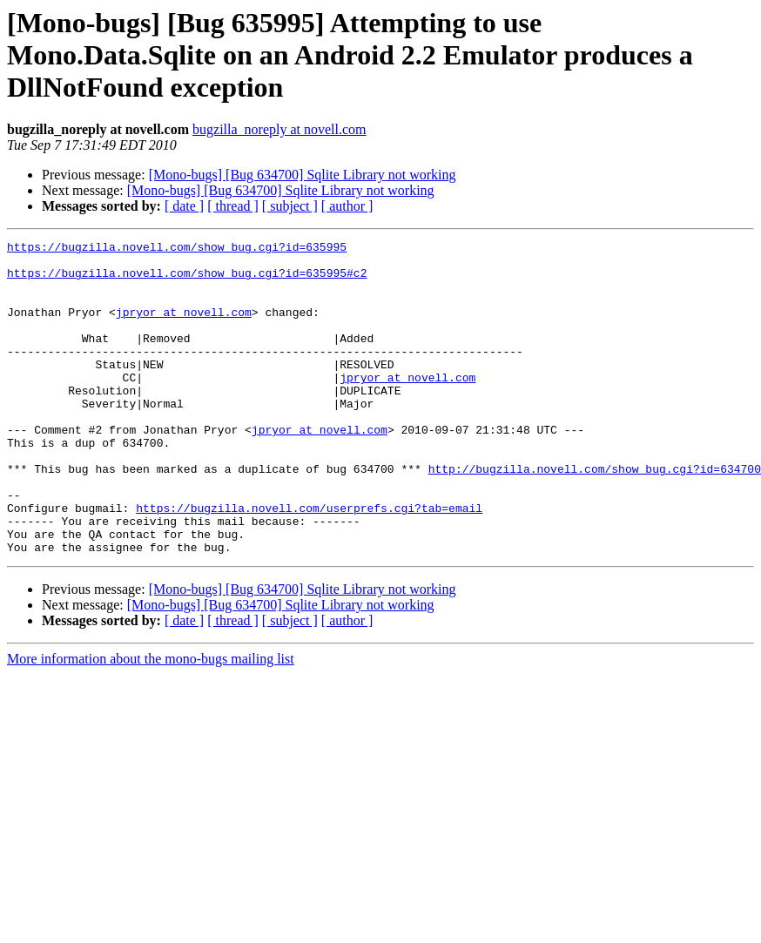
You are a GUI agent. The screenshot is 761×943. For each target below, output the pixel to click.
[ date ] (184, 206)
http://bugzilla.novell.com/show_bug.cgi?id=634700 (594, 515)
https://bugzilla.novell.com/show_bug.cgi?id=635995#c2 (187, 280)
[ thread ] (233, 206)
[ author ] (347, 206)
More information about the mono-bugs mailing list (150, 721)
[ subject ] (290, 206)
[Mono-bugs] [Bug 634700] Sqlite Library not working (302, 174)
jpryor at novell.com (184, 327)
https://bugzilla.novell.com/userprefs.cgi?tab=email (309, 562)
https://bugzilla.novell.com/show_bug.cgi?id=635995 (177, 249)
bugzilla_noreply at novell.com (279, 129)
